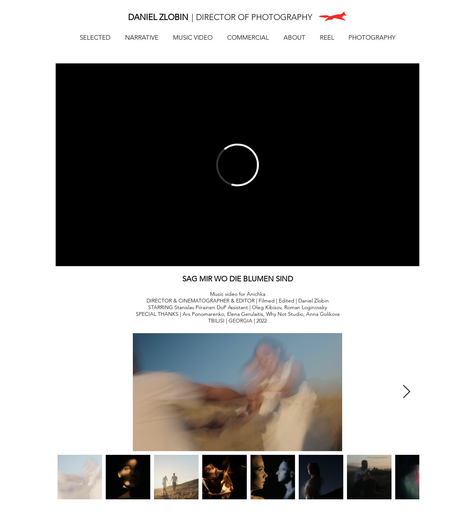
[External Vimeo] (237, 164)
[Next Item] (406, 392)
